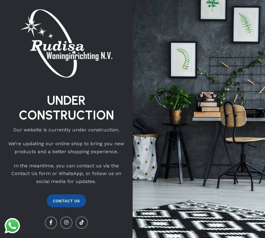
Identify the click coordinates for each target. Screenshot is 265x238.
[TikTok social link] (82, 223)
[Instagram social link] (66, 223)
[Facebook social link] (51, 223)
